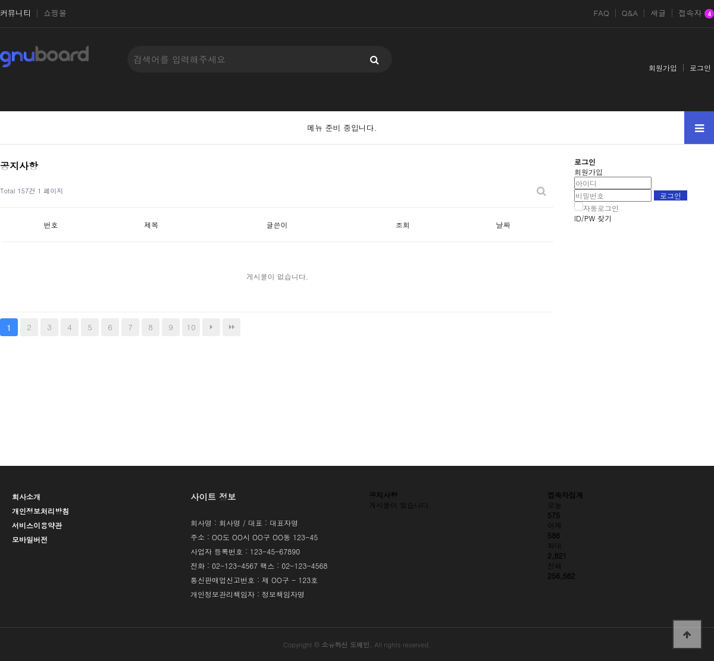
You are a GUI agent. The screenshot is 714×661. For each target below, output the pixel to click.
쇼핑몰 (55, 13)
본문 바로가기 (0, 0)
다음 (211, 327)
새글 (658, 13)
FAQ (601, 13)
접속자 (696, 13)
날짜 (503, 225)
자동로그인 (601, 208)
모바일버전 (30, 539)
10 (191, 327)
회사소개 (26, 496)
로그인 (700, 67)
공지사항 (383, 495)
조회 (403, 225)
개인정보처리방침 (40, 511)
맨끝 (231, 327)
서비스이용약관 (37, 525)
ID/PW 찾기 (593, 218)
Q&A (630, 13)
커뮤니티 (15, 13)
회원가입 (663, 67)
